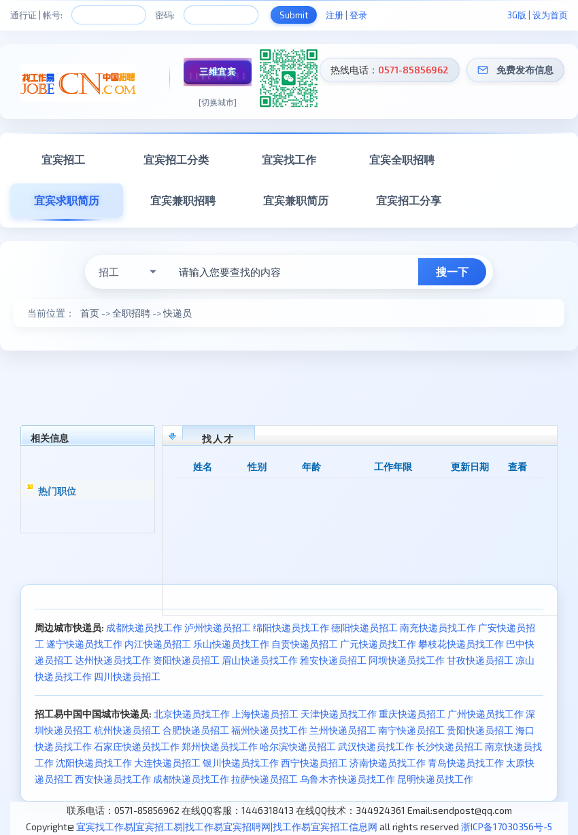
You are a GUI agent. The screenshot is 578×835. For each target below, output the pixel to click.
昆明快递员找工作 (435, 779)
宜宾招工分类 (176, 159)
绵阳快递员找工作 (291, 627)
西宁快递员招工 (314, 762)
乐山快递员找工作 (231, 644)
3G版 (516, 15)
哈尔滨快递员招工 (298, 746)
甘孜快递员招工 (480, 660)
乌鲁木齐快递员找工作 (347, 779)
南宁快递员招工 (411, 730)
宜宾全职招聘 (402, 159)
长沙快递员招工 (449, 746)
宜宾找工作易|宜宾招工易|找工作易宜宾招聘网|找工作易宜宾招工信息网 (226, 826)
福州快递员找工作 (269, 730)
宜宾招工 (63, 159)
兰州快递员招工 (342, 730)
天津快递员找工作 (339, 713)
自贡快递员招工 (304, 644)
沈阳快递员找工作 (94, 762)
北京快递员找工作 (192, 713)
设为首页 (550, 15)
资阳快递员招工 (186, 660)
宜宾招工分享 (408, 200)
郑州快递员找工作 (220, 746)
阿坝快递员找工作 (407, 660)
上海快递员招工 (265, 713)
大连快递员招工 (167, 762)
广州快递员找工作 (485, 713)
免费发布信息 (525, 69)
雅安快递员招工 (333, 660)
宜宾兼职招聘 (183, 200)
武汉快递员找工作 (376, 746)
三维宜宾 (217, 71)
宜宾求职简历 (66, 200)
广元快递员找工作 (378, 644)
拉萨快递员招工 (264, 779)
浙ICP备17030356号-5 (506, 826)
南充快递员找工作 (438, 627)
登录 (358, 15)
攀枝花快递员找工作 (461, 644)
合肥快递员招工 (196, 730)
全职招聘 (131, 313)
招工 (109, 272)
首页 (89, 313)
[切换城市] (218, 102)
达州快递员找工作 (113, 660)
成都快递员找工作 (144, 627)
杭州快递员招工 (127, 730)
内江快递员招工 (157, 644)
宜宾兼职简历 (295, 200)
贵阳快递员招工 (480, 730)
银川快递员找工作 (241, 762)
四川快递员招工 (127, 676)
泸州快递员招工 (217, 627)
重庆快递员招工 (412, 713)
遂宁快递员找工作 (84, 644)
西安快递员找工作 (113, 779)
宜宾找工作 (289, 159)
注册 (334, 15)
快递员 (177, 313)
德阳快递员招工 (364, 627)
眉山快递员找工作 (260, 660)
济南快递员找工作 (388, 762)
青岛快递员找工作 (466, 762)
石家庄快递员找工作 (137, 746)
